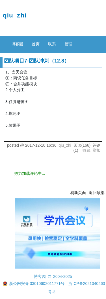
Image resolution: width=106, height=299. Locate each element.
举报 (97, 150)
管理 (68, 44)
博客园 (17, 44)
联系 (52, 44)
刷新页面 (78, 192)
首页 (36, 44)
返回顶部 (97, 192)
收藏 (86, 150)
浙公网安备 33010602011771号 (34, 283)
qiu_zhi (15, 15)
